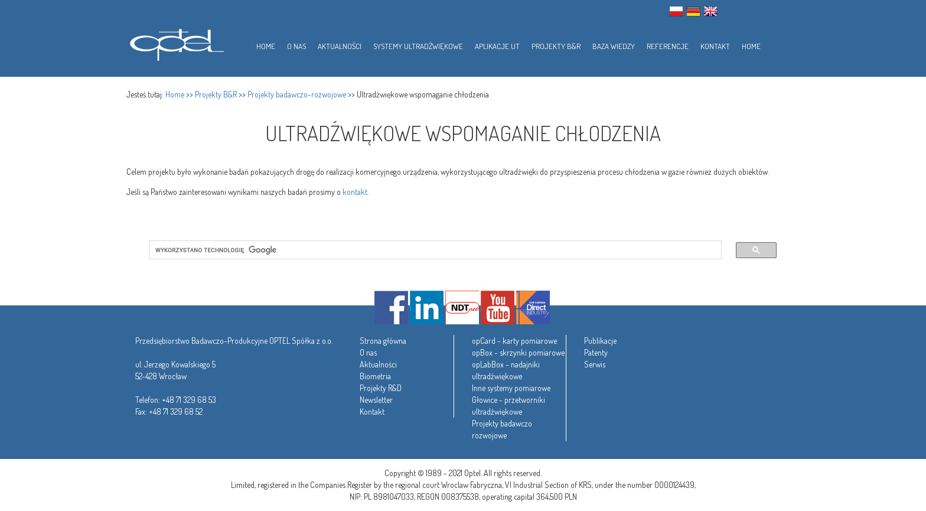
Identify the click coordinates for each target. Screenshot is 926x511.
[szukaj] (428, 250)
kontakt (355, 192)
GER (693, 11)
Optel (175, 43)
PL (676, 11)
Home (174, 94)
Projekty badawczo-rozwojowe (296, 94)
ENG (710, 11)
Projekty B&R (216, 94)
